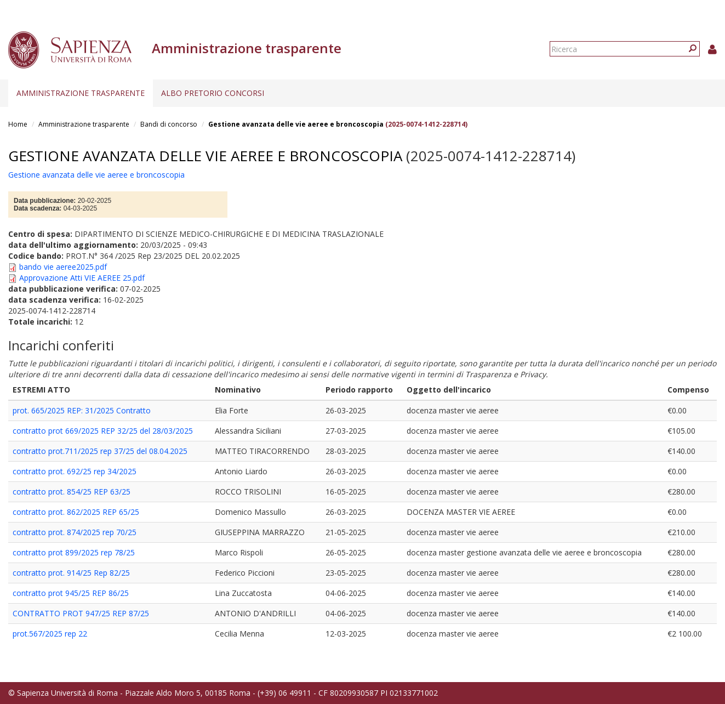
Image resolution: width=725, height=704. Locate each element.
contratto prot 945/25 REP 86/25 (71, 593)
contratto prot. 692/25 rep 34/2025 (74, 471)
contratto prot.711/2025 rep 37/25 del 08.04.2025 (100, 451)
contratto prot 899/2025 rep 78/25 (74, 552)
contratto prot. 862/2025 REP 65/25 (76, 512)
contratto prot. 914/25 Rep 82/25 (71, 572)
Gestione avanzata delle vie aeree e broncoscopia (296, 124)
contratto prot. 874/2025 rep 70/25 (74, 532)
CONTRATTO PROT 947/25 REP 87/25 (81, 613)
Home (17, 124)
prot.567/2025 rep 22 (50, 633)
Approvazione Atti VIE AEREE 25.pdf (82, 277)
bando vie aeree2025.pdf (63, 267)
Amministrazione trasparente (80, 93)
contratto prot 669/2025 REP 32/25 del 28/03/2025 (103, 430)
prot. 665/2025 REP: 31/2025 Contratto (82, 410)
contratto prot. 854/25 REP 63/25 (71, 491)
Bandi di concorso (168, 124)
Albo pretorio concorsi (212, 93)
